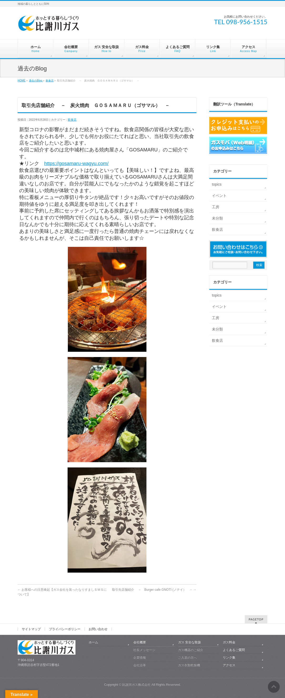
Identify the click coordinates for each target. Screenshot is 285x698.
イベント (219, 195)
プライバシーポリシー (64, 629)
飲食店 (50, 80)
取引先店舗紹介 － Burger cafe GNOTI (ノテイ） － (154, 590)
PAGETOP (256, 619)
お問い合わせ (98, 629)
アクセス (229, 665)
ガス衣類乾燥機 (189, 665)
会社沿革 (139, 665)
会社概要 (139, 642)
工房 (215, 207)
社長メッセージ (144, 650)
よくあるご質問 (234, 650)
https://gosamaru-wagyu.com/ (76, 163)
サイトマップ (31, 629)
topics (217, 184)
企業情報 (139, 657)
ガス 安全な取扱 (189, 642)
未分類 (217, 218)
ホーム (93, 642)
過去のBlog (36, 80)
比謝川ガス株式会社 (136, 684)
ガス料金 (229, 642)
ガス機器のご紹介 (190, 650)
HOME (22, 80)
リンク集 (229, 657)
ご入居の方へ (187, 657)
